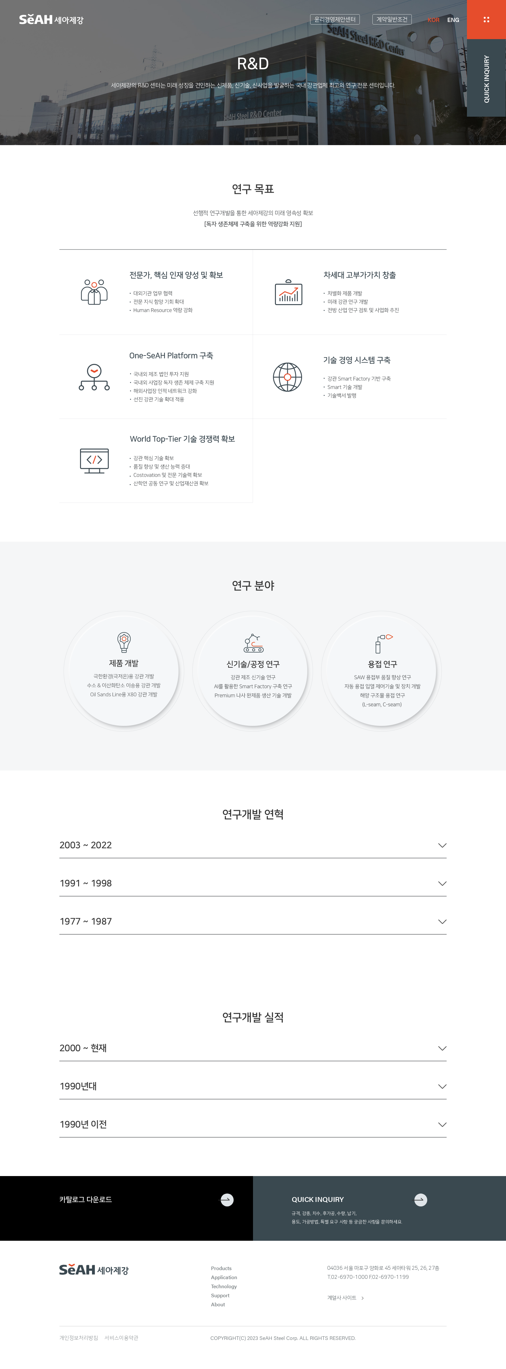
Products (221, 1268)
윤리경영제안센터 (335, 19)
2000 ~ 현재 (82, 1048)
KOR (434, 20)
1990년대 (77, 1086)
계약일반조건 (392, 19)
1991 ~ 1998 (85, 883)
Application (224, 1277)
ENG (453, 20)
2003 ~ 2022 (85, 845)
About (218, 1304)
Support (220, 1295)
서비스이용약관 (121, 1338)
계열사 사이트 (342, 1298)
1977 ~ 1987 (85, 922)
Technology (224, 1286)
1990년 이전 (82, 1125)
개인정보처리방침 (78, 1338)
